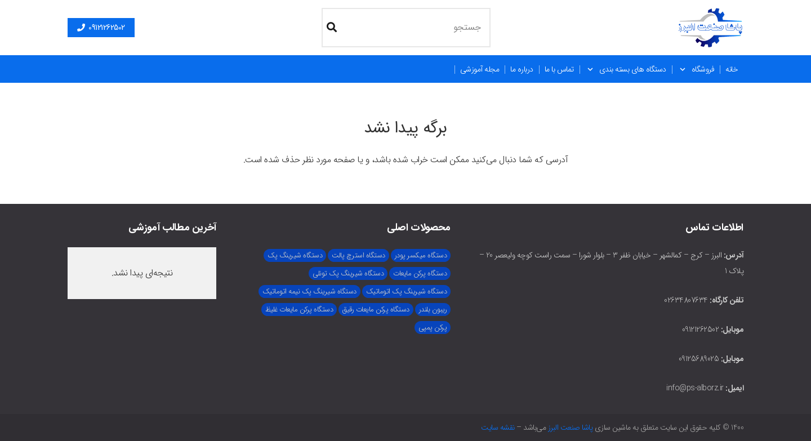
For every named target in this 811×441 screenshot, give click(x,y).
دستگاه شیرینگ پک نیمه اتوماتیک (309, 291)
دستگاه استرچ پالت (358, 255)
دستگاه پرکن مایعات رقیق (375, 309)
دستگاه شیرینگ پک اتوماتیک (406, 291)
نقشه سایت (498, 427)
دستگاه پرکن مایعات (420, 273)
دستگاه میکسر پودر (421, 255)
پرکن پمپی (432, 327)
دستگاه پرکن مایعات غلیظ (299, 309)
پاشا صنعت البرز (570, 427)
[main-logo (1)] (710, 27)
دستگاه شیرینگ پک (295, 255)
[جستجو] (406, 27)
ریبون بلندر (433, 309)
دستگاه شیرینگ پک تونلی (348, 273)
